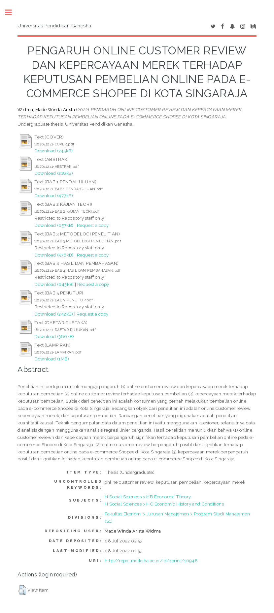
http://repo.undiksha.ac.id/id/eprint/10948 (151, 560)
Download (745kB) (53, 150)
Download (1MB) (51, 358)
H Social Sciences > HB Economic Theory (148, 496)
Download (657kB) (53, 225)
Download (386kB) (54, 336)
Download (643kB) (54, 284)
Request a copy (93, 225)
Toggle (12, 12)
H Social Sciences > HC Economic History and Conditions (164, 503)
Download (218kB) (53, 173)
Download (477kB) (53, 195)
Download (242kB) (53, 314)
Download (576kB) (53, 255)
